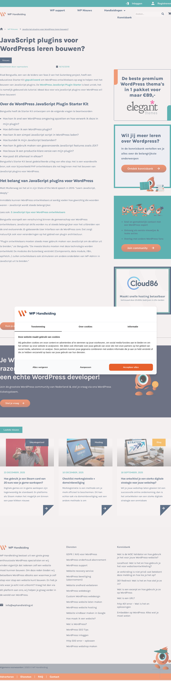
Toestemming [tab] (38, 326)
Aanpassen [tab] (85, 367)
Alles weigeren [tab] (40, 367)
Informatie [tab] (133, 326)
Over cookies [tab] (85, 326)
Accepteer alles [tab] (131, 367)
